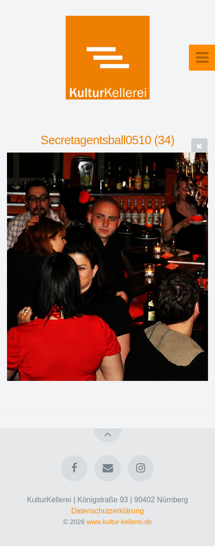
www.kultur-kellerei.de (119, 522)
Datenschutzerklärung (107, 511)
